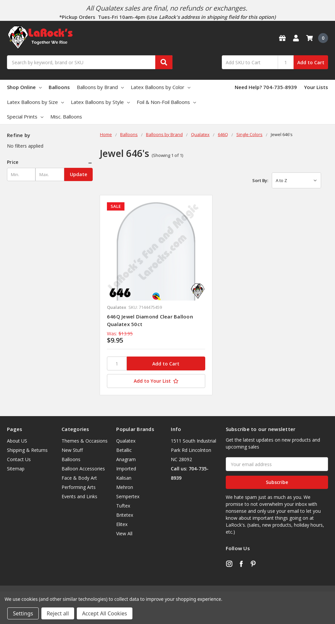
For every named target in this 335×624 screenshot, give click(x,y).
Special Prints (25, 116)
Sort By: (260, 180)
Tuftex (123, 506)
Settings (23, 613)
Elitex (121, 524)
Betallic (124, 450)
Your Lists (316, 87)
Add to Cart (310, 62)
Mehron (124, 487)
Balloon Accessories (83, 468)
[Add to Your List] (156, 381)
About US (17, 441)
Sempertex (127, 496)
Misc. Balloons (66, 116)
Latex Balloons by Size (35, 102)
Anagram (126, 459)
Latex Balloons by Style (100, 102)
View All (124, 533)
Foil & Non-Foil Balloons (166, 102)
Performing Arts (79, 487)
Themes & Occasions (85, 441)
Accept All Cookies (104, 613)
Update (78, 174)
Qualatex (125, 441)
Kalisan (123, 478)
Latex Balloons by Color (160, 87)
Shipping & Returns (27, 450)
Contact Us (19, 459)
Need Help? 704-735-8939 (266, 87)
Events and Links (79, 496)
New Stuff (72, 450)
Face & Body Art (79, 478)
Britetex (124, 515)
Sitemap (15, 468)
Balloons (59, 87)
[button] (50, 162)
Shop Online (24, 87)
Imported (126, 468)
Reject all (58, 613)
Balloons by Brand (100, 87)
